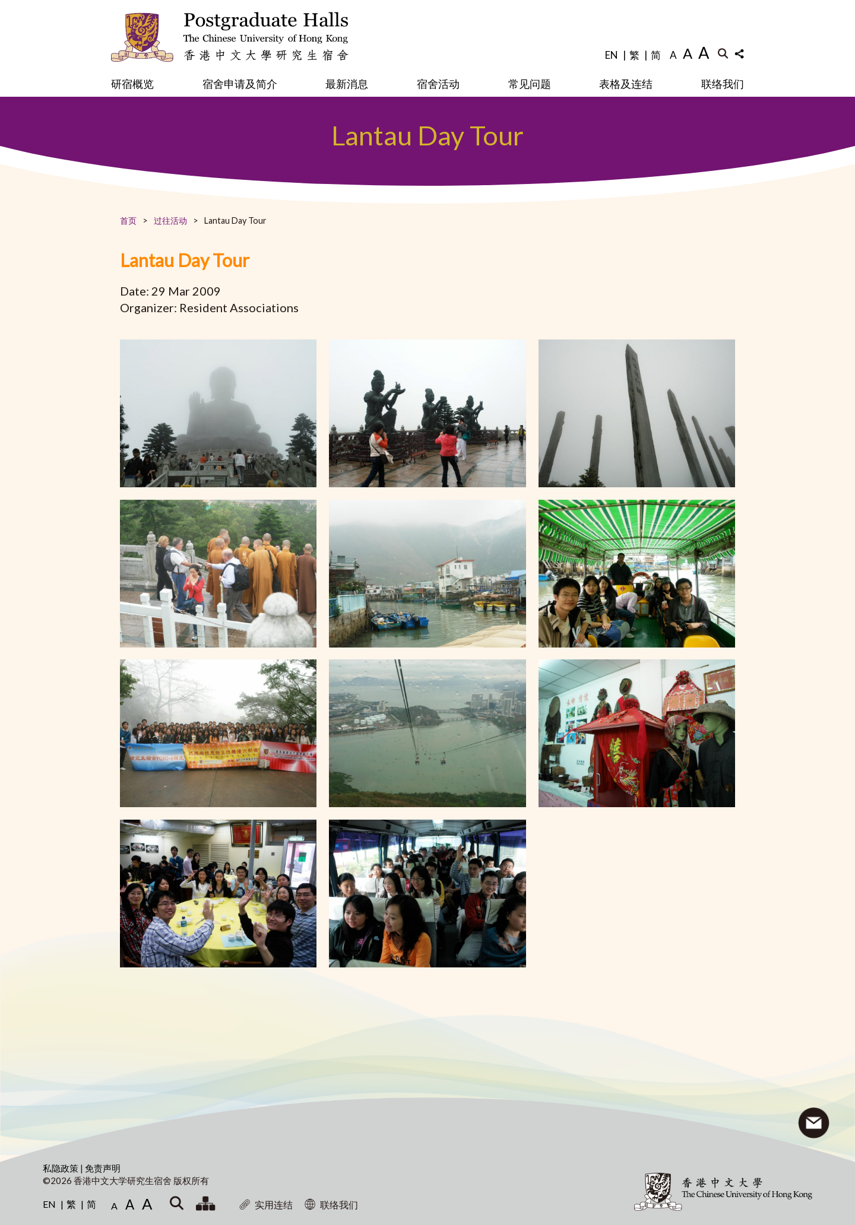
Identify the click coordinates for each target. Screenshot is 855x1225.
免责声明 (103, 1168)
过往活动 (170, 220)
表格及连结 (626, 83)
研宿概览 (132, 83)
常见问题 (529, 83)
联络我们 (722, 83)
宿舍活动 (438, 83)
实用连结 (266, 1204)
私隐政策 (61, 1168)
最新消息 (346, 83)
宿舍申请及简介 (239, 83)
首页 (128, 220)
